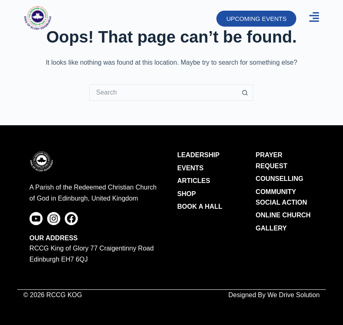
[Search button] (245, 92)
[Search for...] (163, 92)
